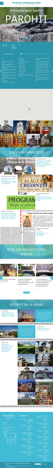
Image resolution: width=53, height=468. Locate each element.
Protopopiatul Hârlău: (23, 446)
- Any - (8, 54)
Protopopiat (6, 46)
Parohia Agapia (5, 80)
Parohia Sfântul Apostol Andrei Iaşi (42, 77)
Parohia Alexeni (22, 63)
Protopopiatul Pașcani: (23, 439)
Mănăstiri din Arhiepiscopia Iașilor (9, 434)
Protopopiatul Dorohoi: (39, 443)
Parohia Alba (21, 58)
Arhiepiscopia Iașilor (23, 4)
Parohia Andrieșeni (22, 66)
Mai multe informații (11, 467)
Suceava (14, 48)
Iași (13, 44)
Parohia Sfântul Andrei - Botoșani (42, 70)
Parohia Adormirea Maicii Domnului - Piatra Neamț (9, 67)
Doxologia (5, 432)
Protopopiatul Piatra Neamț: (23, 452)
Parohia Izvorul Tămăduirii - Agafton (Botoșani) (26, 75)
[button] (29, 109)
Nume (19, 44)
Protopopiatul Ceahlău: (39, 431)
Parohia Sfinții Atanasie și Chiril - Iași (43, 66)
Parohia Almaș (21, 65)
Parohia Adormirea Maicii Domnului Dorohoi (9, 70)
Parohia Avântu (22, 73)
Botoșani (15, 47)
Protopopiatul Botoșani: (39, 437)
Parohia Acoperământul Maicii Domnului (8, 62)
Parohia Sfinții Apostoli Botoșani (42, 64)
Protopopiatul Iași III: (23, 433)
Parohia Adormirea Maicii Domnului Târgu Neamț (9, 75)
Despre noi (5, 422)
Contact (30, 4)
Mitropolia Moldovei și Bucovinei (8, 428)
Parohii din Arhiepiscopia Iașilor (26, 2)
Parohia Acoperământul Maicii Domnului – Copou (8, 64)
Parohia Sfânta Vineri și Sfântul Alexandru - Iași (41, 68)
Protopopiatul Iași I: (23, 419)
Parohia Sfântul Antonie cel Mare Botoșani (42, 75)
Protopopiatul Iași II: (23, 425)
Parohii (17, 4)
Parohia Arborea (22, 68)
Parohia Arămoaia (22, 71)
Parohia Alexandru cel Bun (24, 61)
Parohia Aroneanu (22, 70)
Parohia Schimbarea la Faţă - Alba (42, 61)
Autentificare (35, 4)
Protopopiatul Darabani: (39, 450)
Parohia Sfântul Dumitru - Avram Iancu (42, 80)
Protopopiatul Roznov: (39, 423)
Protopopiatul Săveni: (39, 456)
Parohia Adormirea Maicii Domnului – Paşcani (9, 78)
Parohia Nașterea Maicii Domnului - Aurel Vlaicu (42, 59)
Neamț (14, 46)
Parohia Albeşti (22, 60)
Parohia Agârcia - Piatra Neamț (8, 82)
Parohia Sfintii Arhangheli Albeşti (42, 63)
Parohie (5, 44)
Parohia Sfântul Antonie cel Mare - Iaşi (42, 72)
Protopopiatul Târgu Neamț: (39, 416)
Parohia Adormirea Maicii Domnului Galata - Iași (9, 73)
